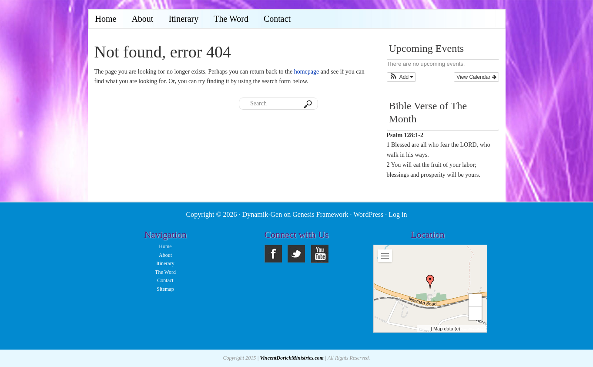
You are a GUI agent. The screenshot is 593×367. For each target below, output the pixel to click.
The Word (165, 272)
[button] (401, 77)
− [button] (475, 313)
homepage (306, 71)
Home (165, 246)
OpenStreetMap (472, 329)
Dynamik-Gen (262, 214)
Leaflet (424, 329)
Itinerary (165, 263)
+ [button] (475, 300)
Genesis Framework (320, 214)
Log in (398, 214)
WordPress (368, 214)
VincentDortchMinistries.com (291, 358)
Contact (165, 280)
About (165, 255)
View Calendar (476, 77)
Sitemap (165, 289)
